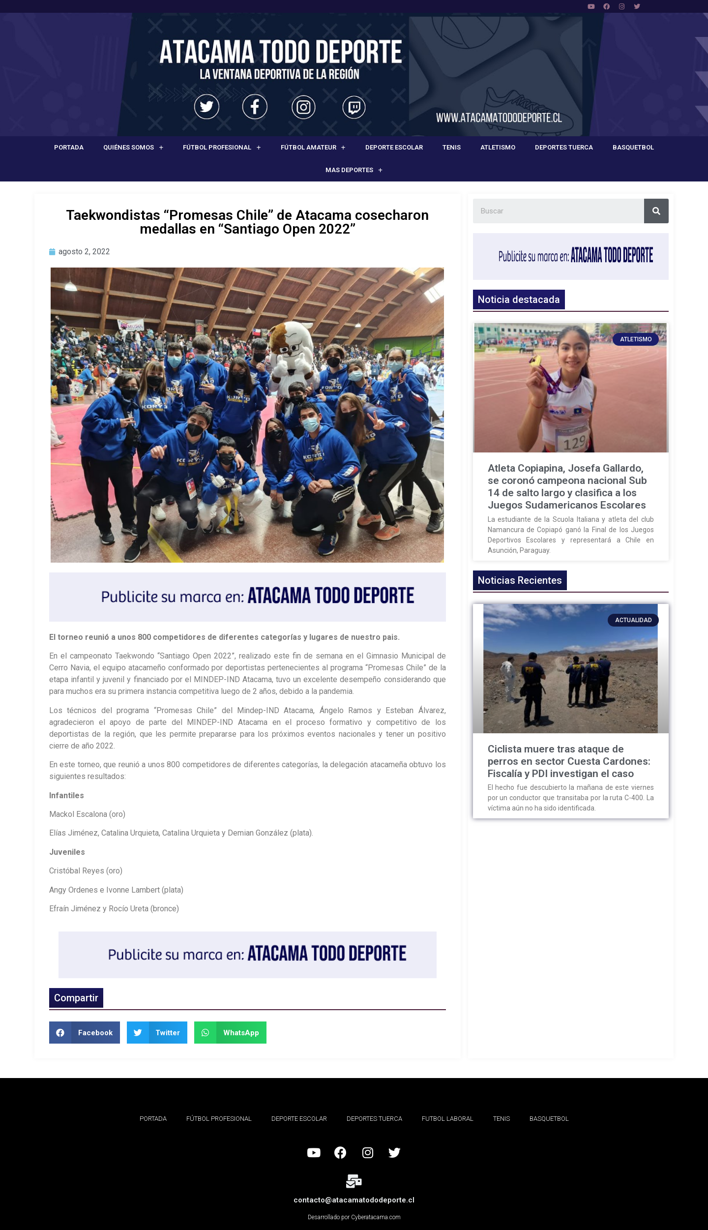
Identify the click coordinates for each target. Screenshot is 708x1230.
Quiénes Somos (133, 148)
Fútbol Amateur (313, 148)
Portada (69, 147)
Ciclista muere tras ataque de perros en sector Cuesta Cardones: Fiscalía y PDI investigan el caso (569, 761)
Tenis (451, 147)
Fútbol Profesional (222, 148)
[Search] (656, 211)
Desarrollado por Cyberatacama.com (354, 1217)
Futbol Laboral (447, 1118)
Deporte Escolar (394, 147)
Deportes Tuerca (564, 147)
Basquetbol (633, 147)
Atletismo (497, 147)
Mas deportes (354, 170)
